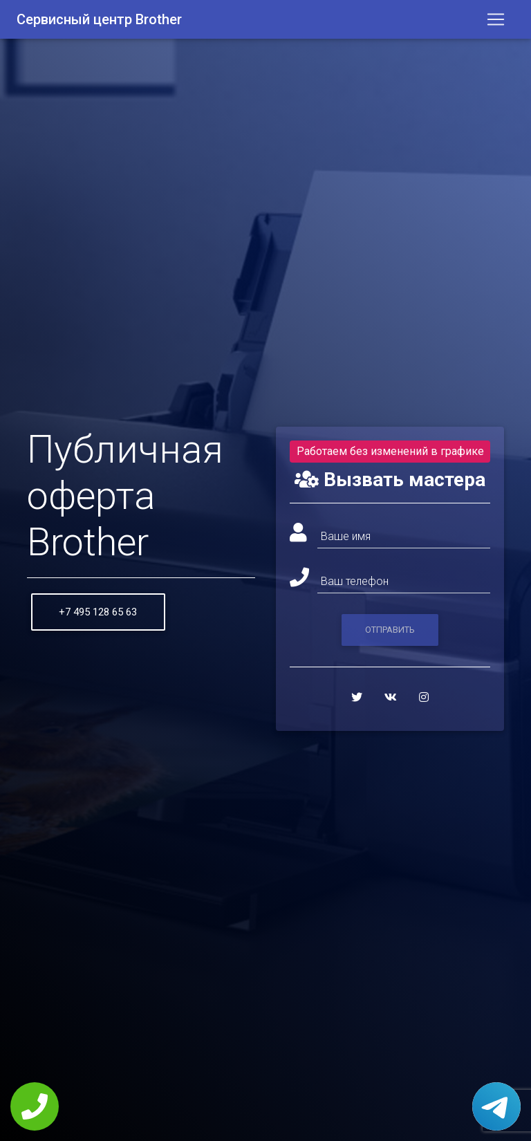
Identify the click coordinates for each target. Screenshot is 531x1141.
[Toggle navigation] (495, 22)
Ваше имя (346, 536)
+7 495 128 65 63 (98, 612)
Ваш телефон (355, 581)
